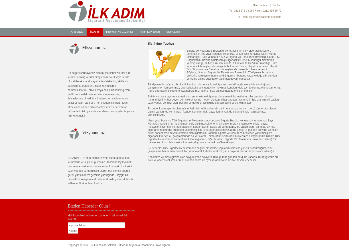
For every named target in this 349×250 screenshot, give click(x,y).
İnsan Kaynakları (150, 31)
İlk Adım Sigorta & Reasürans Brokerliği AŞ (144, 245)
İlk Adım (94, 31)
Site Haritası (260, 5)
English (277, 5)
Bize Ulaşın (173, 31)
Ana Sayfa (77, 31)
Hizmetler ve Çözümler (119, 31)
